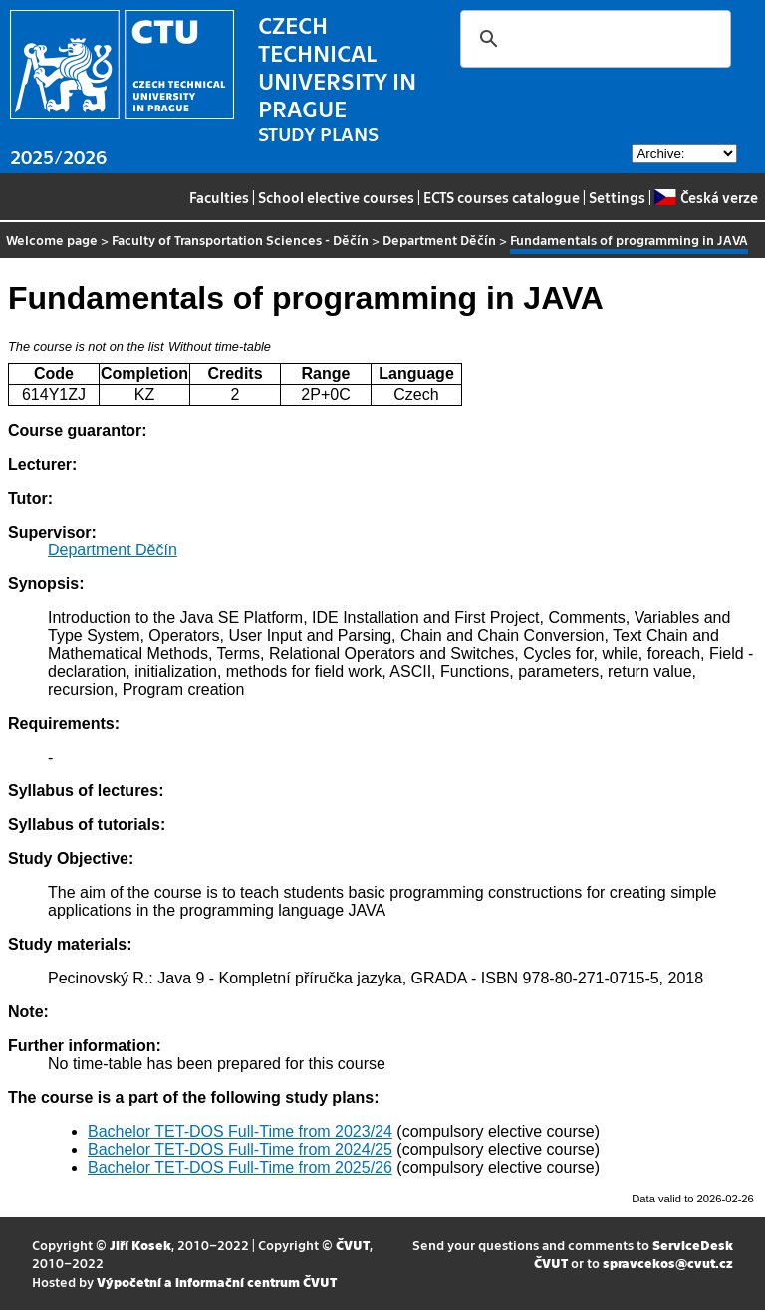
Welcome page (52, 239)
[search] (592, 39)
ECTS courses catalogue (501, 197)
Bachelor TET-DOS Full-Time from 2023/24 (240, 1131)
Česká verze (705, 197)
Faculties (219, 197)
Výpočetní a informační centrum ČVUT (217, 1281)
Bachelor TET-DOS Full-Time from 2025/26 (240, 1167)
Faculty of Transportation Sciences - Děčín (240, 239)
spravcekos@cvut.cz (668, 1262)
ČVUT (353, 1244)
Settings (617, 197)
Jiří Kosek (140, 1244)
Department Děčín (439, 239)
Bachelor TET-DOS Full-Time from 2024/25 (240, 1149)
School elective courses (336, 197)
